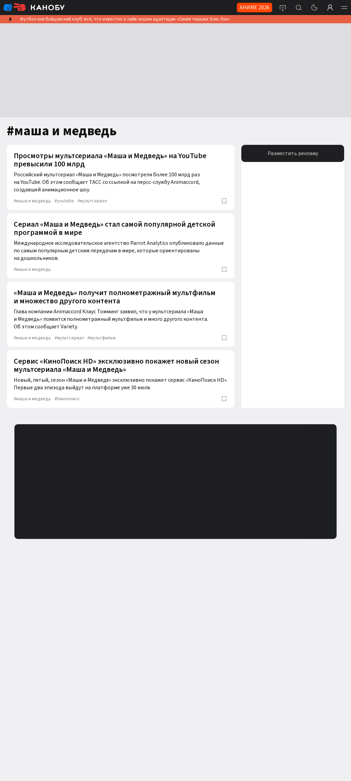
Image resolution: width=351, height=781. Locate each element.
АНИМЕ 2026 (254, 7)
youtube (64, 201)
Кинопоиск (67, 398)
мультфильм (101, 338)
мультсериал (92, 201)
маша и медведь (32, 201)
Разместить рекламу (293, 153)
